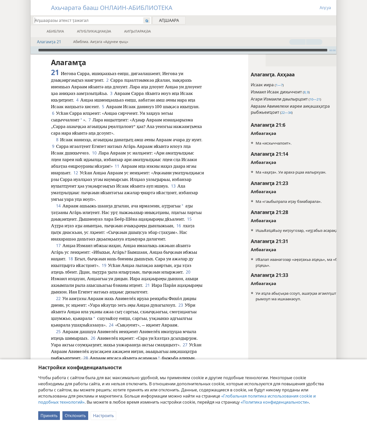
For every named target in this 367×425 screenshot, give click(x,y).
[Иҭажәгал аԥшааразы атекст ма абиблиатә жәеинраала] (86, 20)
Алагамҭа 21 (46, 42)
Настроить (103, 415)
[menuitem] (330, 20)
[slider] (182, 50)
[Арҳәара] (34, 50)
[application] (183, 50)
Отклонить (75, 415)
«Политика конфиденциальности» (275, 402)
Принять (49, 415)
